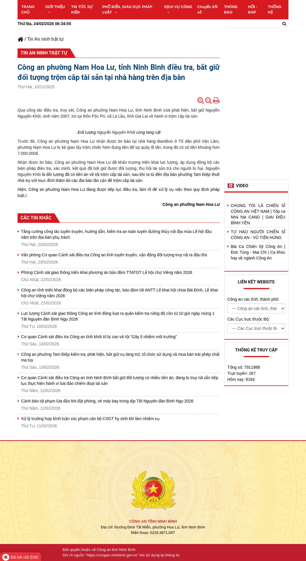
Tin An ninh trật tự (45, 39)
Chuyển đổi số (207, 9)
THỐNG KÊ (275, 9)
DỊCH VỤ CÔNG (178, 9)
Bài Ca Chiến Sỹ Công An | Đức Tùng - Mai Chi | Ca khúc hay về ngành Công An (258, 252)
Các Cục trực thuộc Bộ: (248, 319)
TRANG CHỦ (28, 9)
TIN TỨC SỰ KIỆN (81, 9)
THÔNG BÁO (230, 9)
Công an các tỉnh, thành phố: (253, 299)
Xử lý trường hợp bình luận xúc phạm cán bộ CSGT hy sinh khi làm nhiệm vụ (90, 418)
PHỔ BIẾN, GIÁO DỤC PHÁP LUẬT (127, 9)
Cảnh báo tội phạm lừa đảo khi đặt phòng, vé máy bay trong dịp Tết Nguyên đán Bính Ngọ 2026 (107, 401)
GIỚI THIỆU (55, 9)
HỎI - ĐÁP (252, 9)
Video (242, 185)
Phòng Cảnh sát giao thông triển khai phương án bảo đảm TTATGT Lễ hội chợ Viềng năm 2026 (106, 272)
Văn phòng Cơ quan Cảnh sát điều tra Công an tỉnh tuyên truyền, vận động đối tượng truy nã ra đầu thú (114, 255)
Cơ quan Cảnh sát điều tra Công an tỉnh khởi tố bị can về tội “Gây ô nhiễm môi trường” (99, 336)
